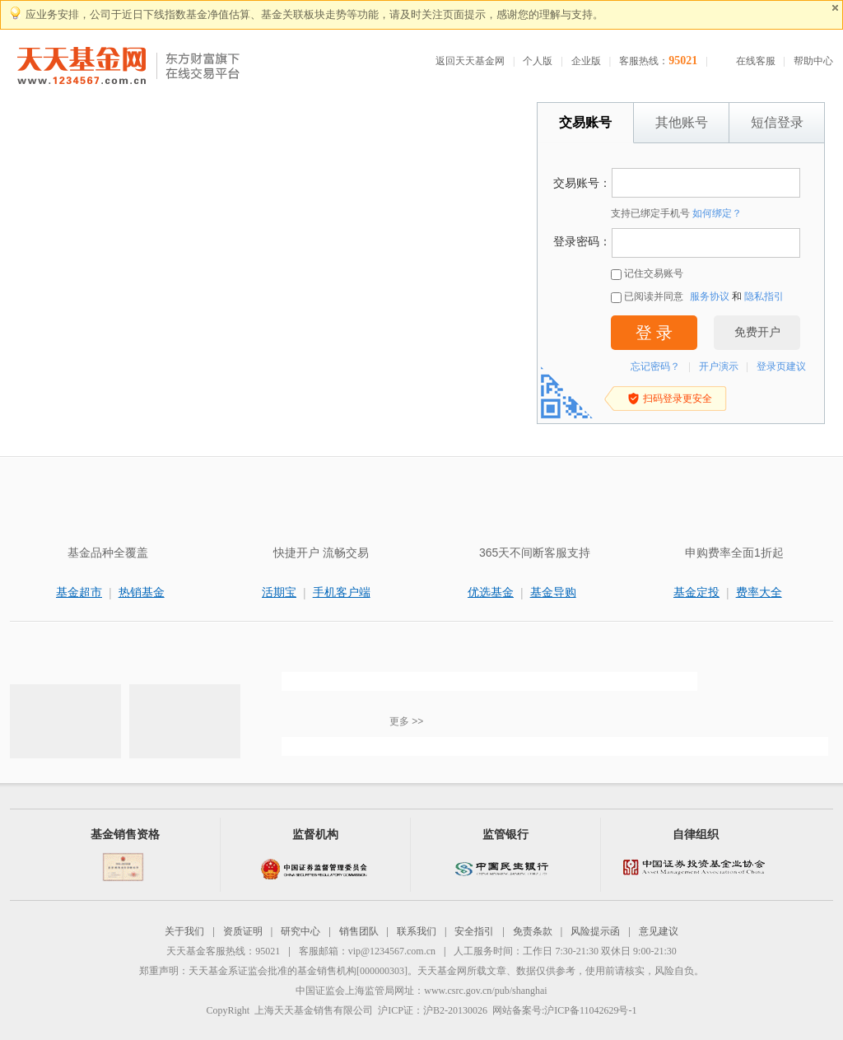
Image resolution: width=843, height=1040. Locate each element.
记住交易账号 (647, 274)
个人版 (537, 61)
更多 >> (406, 721)
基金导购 (553, 592)
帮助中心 (813, 61)
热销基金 (142, 592)
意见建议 (658, 931)
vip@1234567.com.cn (391, 951)
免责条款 (532, 931)
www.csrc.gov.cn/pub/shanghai (485, 990)
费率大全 (759, 592)
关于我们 (184, 931)
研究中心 (300, 931)
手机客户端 (341, 592)
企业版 (586, 61)
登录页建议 (781, 366)
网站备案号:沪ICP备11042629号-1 (564, 1010)
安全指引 (474, 931)
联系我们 (416, 931)
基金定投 (696, 592)
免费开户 (757, 332)
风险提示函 (595, 931)
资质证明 (243, 931)
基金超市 (79, 592)
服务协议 (709, 296)
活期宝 (279, 592)
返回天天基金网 (470, 61)
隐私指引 (764, 296)
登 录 (654, 333)
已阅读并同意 (647, 297)
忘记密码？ (655, 366)
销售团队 (359, 931)
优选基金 (491, 592)
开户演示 (718, 366)
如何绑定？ (717, 213)
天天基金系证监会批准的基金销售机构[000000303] (298, 971)
